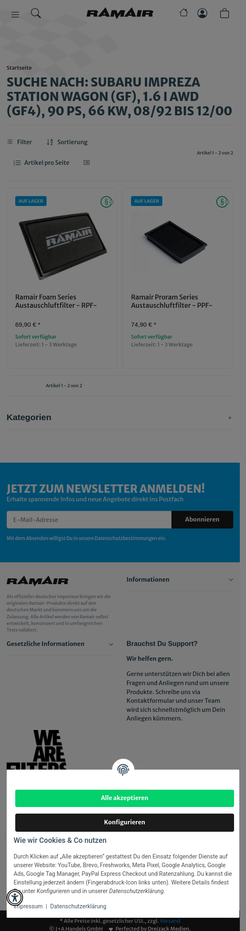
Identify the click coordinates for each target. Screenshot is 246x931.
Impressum (28, 906)
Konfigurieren (124, 822)
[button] (15, 897)
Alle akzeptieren (124, 798)
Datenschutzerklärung (78, 906)
